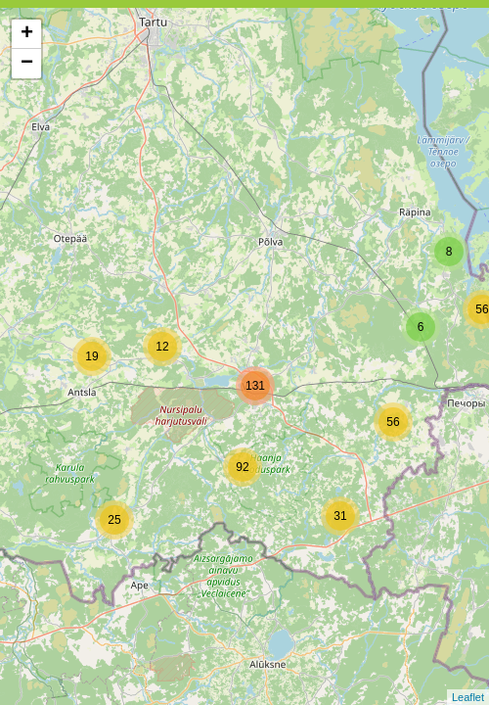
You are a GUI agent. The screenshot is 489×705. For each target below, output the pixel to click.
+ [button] (27, 34)
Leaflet (468, 697)
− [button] (27, 63)
